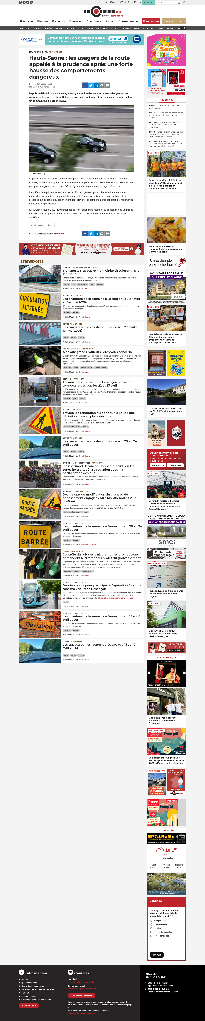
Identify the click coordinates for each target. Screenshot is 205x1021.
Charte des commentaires (32, 986)
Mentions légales (28, 996)
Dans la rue (158, 928)
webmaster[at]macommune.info (81, 1013)
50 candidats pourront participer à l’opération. (116, 598)
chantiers (67, 313)
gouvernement (87, 571)
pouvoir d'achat (86, 368)
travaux (75, 313)
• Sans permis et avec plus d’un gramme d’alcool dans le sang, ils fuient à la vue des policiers (166, 134)
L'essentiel (166, 100)
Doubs (66, 324)
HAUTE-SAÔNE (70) (38, 52)
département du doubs (72, 427)
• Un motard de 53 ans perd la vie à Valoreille (165, 107)
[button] (179, 2)
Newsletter (29, 1005)
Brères (66, 410)
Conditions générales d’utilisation (36, 1000)
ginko (92, 284)
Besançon (67, 296)
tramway (100, 284)
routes (73, 338)
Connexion (175, 465)
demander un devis (81, 995)
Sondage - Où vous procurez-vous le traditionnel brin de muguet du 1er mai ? (164, 913)
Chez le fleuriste (160, 924)
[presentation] (149, 673)
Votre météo (166, 830)
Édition (106, 16)
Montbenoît (69, 491)
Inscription (158, 465)
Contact (24, 979)
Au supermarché (160, 921)
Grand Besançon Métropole (76, 268)
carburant (67, 368)
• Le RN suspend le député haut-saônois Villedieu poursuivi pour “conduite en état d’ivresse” (165, 143)
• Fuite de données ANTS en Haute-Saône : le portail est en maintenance (165, 124)
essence (76, 571)
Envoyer (157, 954)
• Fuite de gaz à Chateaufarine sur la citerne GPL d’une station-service (166, 115)
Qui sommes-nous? (30, 983)
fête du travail (82, 284)
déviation (67, 398)
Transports (55, 52)
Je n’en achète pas (161, 936)
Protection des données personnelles (37, 989)
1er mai (66, 284)
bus (73, 284)
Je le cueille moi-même (163, 932)
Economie (75, 349)
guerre (76, 368)
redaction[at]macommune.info (81, 982)
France (66, 349)
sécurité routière (37, 225)
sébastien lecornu (101, 368)
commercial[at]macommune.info (82, 989)
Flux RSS (25, 993)
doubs (66, 338)
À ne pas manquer (166, 658)
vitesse (50, 225)
